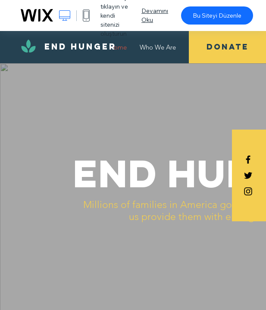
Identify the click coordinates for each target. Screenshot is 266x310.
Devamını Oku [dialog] (154, 15)
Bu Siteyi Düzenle (217, 15)
